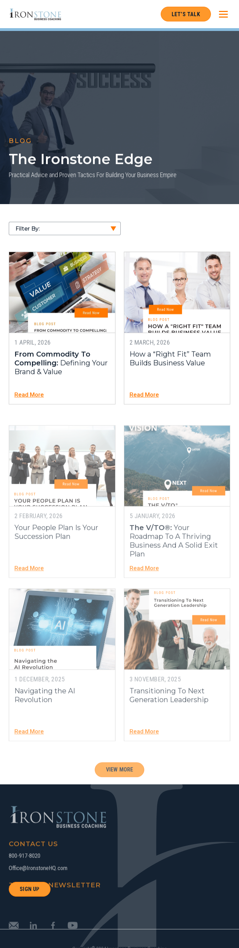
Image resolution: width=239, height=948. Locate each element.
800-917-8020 (24, 868)
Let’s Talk (186, 14)
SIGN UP (29, 889)
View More (119, 782)
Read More (29, 396)
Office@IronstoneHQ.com (38, 881)
